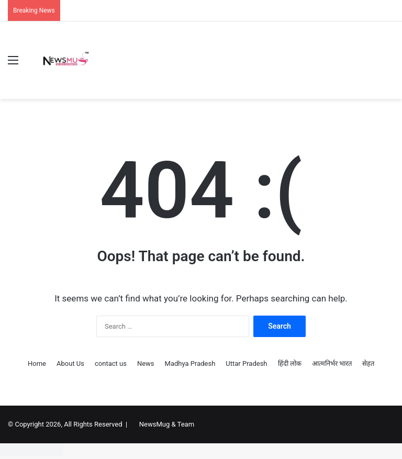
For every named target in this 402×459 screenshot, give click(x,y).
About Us (70, 363)
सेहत (368, 363)
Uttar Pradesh (246, 363)
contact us (111, 363)
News (145, 363)
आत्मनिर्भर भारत (332, 363)
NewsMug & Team (166, 424)
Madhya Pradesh (190, 363)
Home (37, 363)
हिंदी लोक (290, 363)
